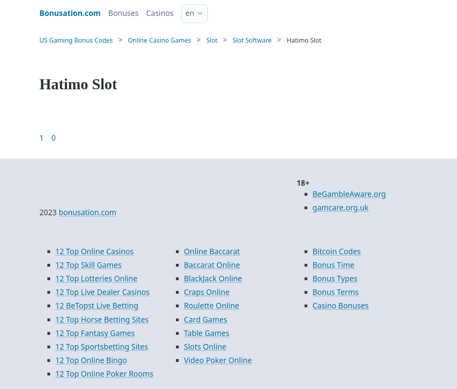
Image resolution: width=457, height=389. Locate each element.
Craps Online (207, 292)
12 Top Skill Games (88, 265)
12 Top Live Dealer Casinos (102, 292)
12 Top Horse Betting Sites (101, 319)
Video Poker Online (218, 360)
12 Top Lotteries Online (96, 278)
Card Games (205, 319)
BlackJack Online (213, 278)
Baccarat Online (212, 265)
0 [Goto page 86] (53, 138)
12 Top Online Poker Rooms (104, 374)
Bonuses (123, 13)
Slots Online (205, 347)
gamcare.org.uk (340, 207)
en (190, 13)
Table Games (206, 333)
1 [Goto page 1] (41, 138)
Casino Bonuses (340, 306)
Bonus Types (334, 278)
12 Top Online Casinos (94, 251)
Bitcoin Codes (336, 251)
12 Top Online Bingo (91, 360)
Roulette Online (211, 306)
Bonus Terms (335, 292)
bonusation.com (87, 212)
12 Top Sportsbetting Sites (101, 347)
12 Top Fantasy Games (95, 333)
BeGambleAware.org (349, 194)
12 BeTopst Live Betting (96, 306)
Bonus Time (333, 265)
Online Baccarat (212, 251)
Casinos (160, 13)
